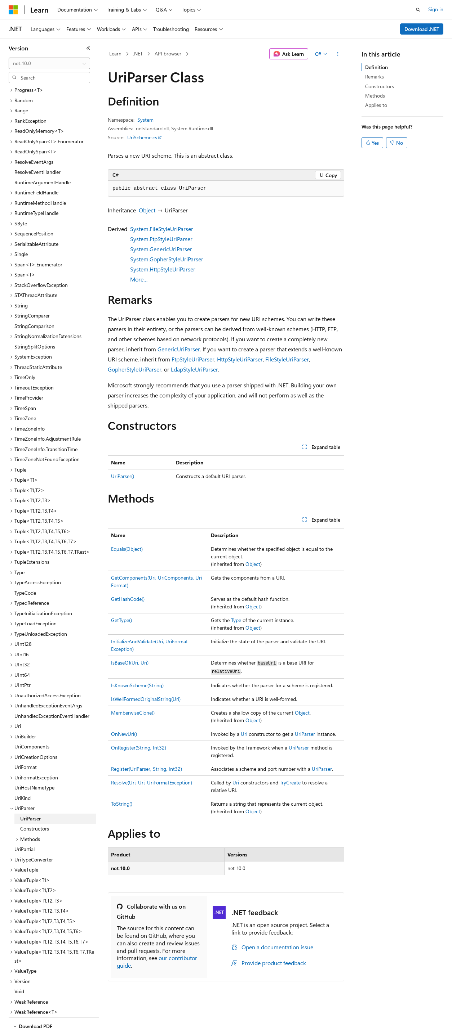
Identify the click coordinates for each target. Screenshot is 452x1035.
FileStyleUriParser (287, 359)
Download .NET (421, 29)
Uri (244, 733)
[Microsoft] (13, 9)
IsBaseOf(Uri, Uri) (130, 662)
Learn (115, 53)
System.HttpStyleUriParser (162, 269)
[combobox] (49, 63)
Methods (375, 95)
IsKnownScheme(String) (137, 685)
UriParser (305, 733)
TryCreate (290, 782)
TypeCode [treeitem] (25, 567)
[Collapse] (88, 48)
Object (147, 210)
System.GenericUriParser (161, 249)
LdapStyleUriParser (194, 369)
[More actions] (338, 54)
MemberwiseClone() (133, 712)
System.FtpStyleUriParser (161, 239)
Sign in (435, 9)
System (145, 119)
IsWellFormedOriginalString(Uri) (146, 699)
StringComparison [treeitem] (34, 301)
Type (236, 620)
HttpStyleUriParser (240, 359)
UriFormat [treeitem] (25, 742)
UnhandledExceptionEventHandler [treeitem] (51, 691)
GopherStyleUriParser (134, 369)
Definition (376, 67)
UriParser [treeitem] (30, 793)
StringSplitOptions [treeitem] (34, 321)
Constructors (379, 86)
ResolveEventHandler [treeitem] (37, 147)
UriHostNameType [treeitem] (34, 762)
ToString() (121, 803)
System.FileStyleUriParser (161, 229)
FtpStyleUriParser (193, 359)
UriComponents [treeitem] (31, 721)
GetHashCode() (128, 598)
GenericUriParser (179, 349)
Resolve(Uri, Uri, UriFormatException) (151, 782)
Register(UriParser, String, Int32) (146, 768)
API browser (168, 53)
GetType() (121, 620)
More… (139, 279)
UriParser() (122, 476)
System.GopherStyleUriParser (166, 259)
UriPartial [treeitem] (24, 824)
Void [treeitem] (19, 966)
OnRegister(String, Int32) (138, 747)
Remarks (374, 76)
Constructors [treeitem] (34, 803)
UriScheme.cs (142, 137)
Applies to (376, 105)
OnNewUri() (124, 733)
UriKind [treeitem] (22, 773)
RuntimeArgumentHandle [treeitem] (42, 157)
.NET (138, 53)
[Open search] (418, 9)
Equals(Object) (127, 548)
